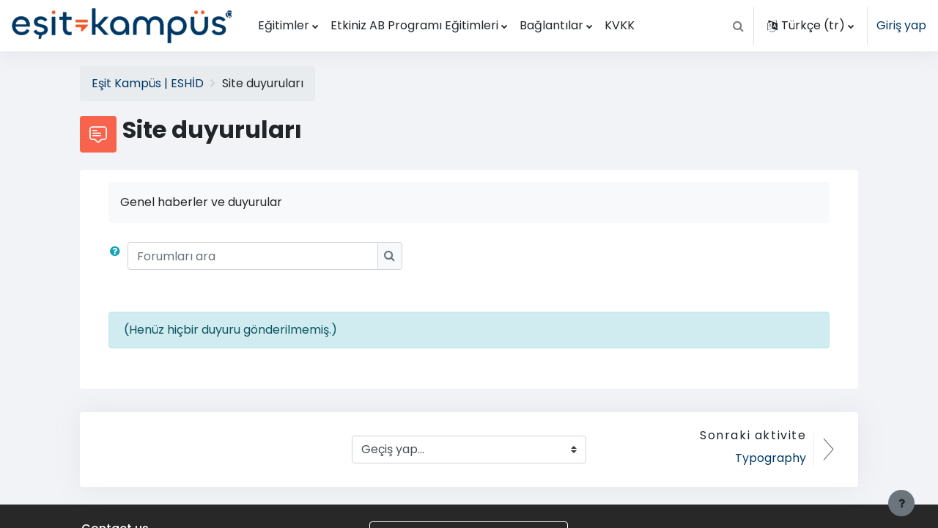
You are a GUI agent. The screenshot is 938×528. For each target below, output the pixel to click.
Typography (770, 458)
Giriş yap (901, 25)
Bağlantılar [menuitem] (551, 25)
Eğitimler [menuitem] (283, 25)
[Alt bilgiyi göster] (901, 503)
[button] (737, 25)
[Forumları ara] (253, 256)
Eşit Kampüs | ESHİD (148, 83)
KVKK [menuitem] (620, 25)
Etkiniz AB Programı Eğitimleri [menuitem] (414, 25)
